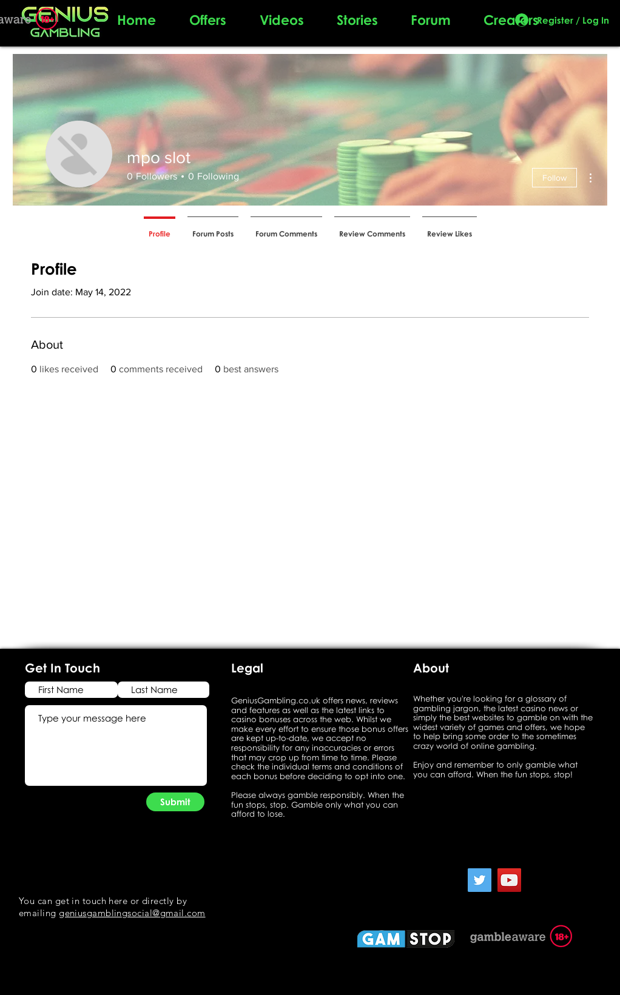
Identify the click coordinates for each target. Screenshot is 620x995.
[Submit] (175, 801)
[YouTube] (509, 880)
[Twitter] (479, 880)
